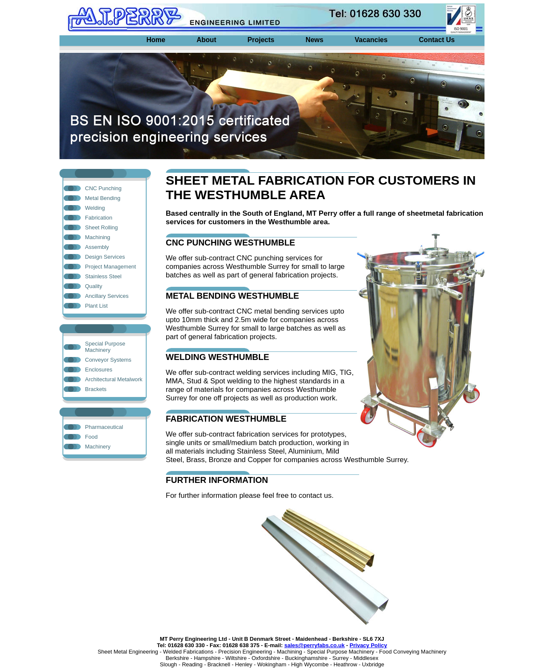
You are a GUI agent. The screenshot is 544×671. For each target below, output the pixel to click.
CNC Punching (103, 188)
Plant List (96, 306)
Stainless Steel (103, 276)
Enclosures (98, 369)
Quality (93, 286)
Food (91, 437)
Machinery (97, 446)
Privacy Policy (368, 645)
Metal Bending (102, 198)
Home (155, 39)
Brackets (96, 389)
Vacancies (371, 39)
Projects (260, 39)
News (314, 39)
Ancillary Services (107, 296)
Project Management (110, 266)
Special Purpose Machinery (105, 346)
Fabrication (98, 217)
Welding (95, 208)
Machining (97, 237)
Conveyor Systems (108, 360)
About (206, 39)
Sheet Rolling (101, 227)
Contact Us (437, 39)
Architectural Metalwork (113, 379)
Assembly (97, 247)
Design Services (105, 257)
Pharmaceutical (104, 427)
